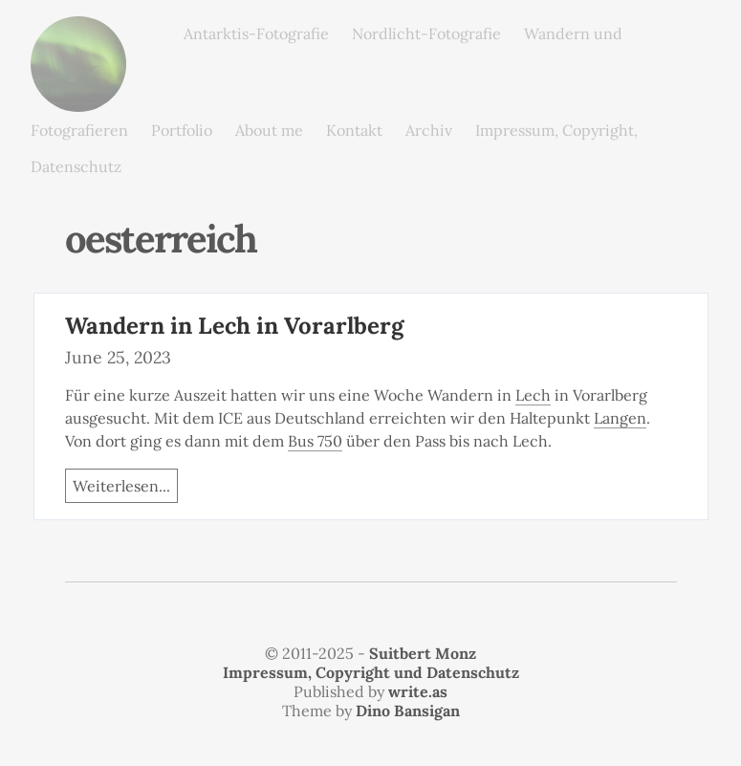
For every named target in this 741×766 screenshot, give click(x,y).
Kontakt (354, 130)
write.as (417, 691)
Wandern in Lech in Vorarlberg (234, 325)
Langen (620, 417)
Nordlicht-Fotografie (426, 33)
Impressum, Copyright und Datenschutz (371, 672)
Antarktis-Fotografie (256, 33)
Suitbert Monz (422, 653)
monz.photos (78, 31)
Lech (533, 395)
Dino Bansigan (408, 710)
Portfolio (181, 130)
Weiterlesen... (121, 485)
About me (269, 130)
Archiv (428, 130)
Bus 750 (315, 440)
